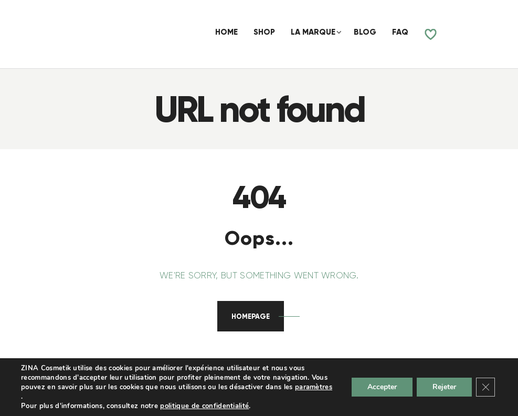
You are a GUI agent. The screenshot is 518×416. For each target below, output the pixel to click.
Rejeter (444, 387)
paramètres (313, 387)
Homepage (250, 316)
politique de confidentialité (204, 406)
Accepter (382, 387)
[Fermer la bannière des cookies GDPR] (485, 387)
